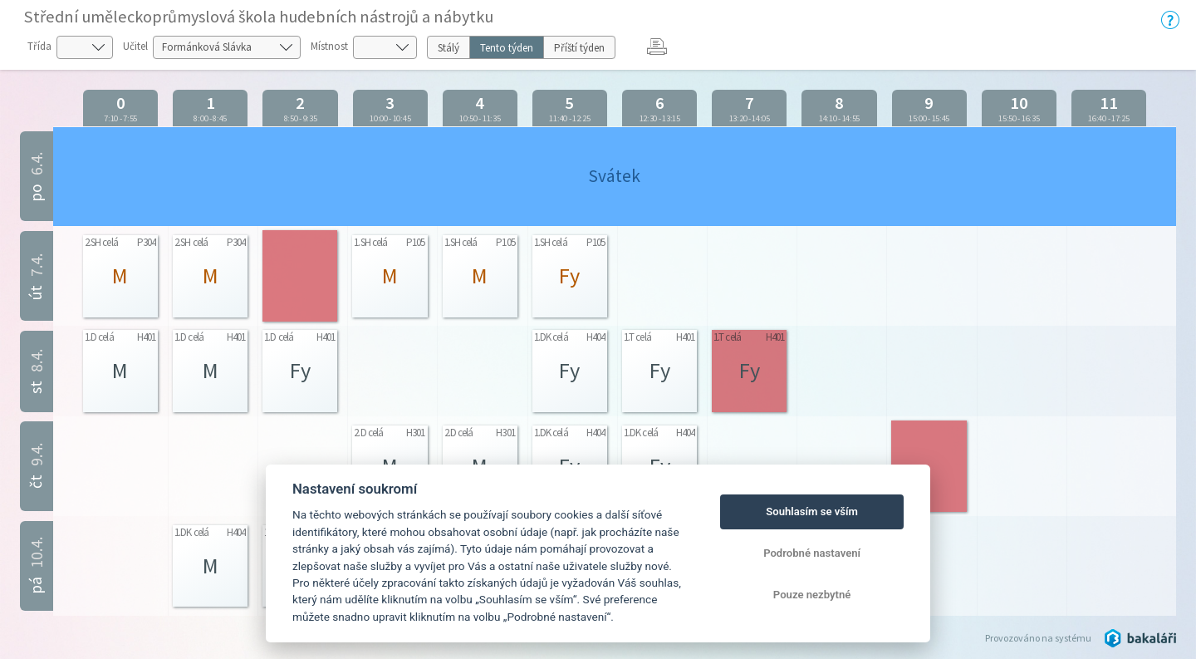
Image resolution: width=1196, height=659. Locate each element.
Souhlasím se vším (812, 511)
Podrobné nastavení (811, 553)
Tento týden (506, 48)
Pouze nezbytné (812, 594)
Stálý (448, 48)
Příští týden (579, 48)
